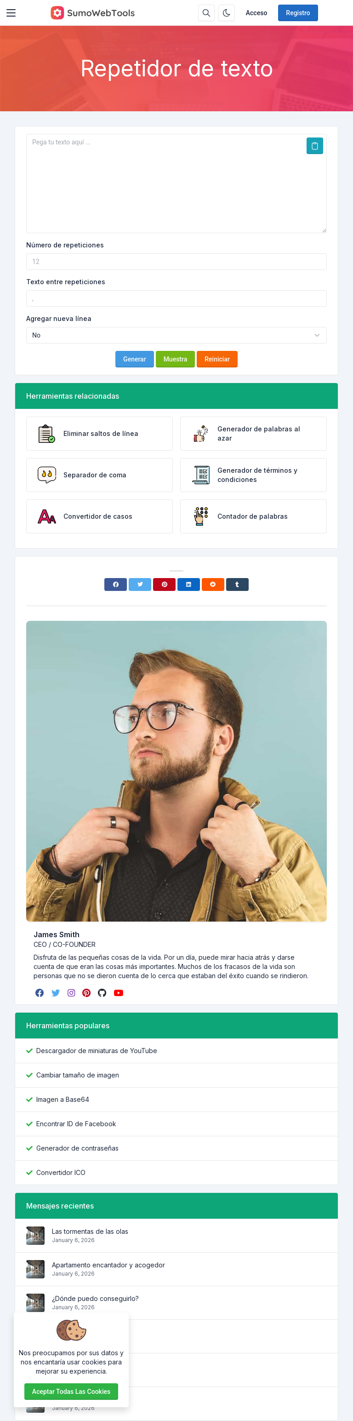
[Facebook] (115, 584)
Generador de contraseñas (77, 1148)
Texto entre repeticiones (65, 282)
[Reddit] (213, 584)
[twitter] (57, 993)
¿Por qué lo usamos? (83, 1365)
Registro (298, 13)
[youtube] (119, 993)
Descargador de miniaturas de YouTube (96, 1050)
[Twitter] (140, 584)
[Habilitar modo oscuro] (226, 13)
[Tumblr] (237, 584)
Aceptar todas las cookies (71, 1391)
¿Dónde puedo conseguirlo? (95, 1298)
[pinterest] (87, 993)
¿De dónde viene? (80, 1332)
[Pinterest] (164, 584)
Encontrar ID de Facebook (76, 1124)
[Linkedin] (188, 584)
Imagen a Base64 (62, 1099)
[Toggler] (11, 13)
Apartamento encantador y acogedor (108, 1265)
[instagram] (72, 993)
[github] (103, 993)
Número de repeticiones (65, 245)
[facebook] (41, 993)
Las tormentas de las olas (90, 1231)
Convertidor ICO (60, 1172)
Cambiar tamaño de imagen (77, 1075)
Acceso (257, 13)
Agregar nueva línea (58, 318)
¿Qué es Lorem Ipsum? (86, 1399)
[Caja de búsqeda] (206, 13)
